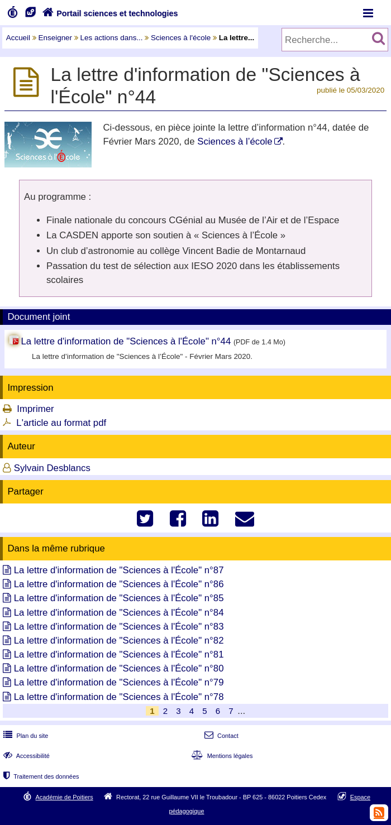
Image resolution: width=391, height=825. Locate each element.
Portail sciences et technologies (109, 13)
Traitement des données (40, 776)
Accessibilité (25, 755)
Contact (220, 735)
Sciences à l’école (234, 141)
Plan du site (24, 735)
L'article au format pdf (61, 423)
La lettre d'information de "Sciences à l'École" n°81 (119, 654)
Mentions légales (220, 755)
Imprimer (35, 409)
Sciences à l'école (181, 37)
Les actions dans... (111, 37)
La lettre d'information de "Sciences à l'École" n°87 (119, 570)
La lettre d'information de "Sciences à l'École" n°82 (119, 640)
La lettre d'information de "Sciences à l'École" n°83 (119, 626)
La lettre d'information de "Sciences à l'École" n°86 (119, 584)
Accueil (18, 37)
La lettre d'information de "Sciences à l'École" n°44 (126, 341)
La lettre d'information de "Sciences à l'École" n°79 (119, 682)
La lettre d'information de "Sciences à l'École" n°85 (119, 598)
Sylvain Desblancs (52, 468)
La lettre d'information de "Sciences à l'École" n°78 (119, 697)
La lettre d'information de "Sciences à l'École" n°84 (119, 612)
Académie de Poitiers (64, 797)
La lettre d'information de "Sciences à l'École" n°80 (119, 668)
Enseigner (56, 37)
